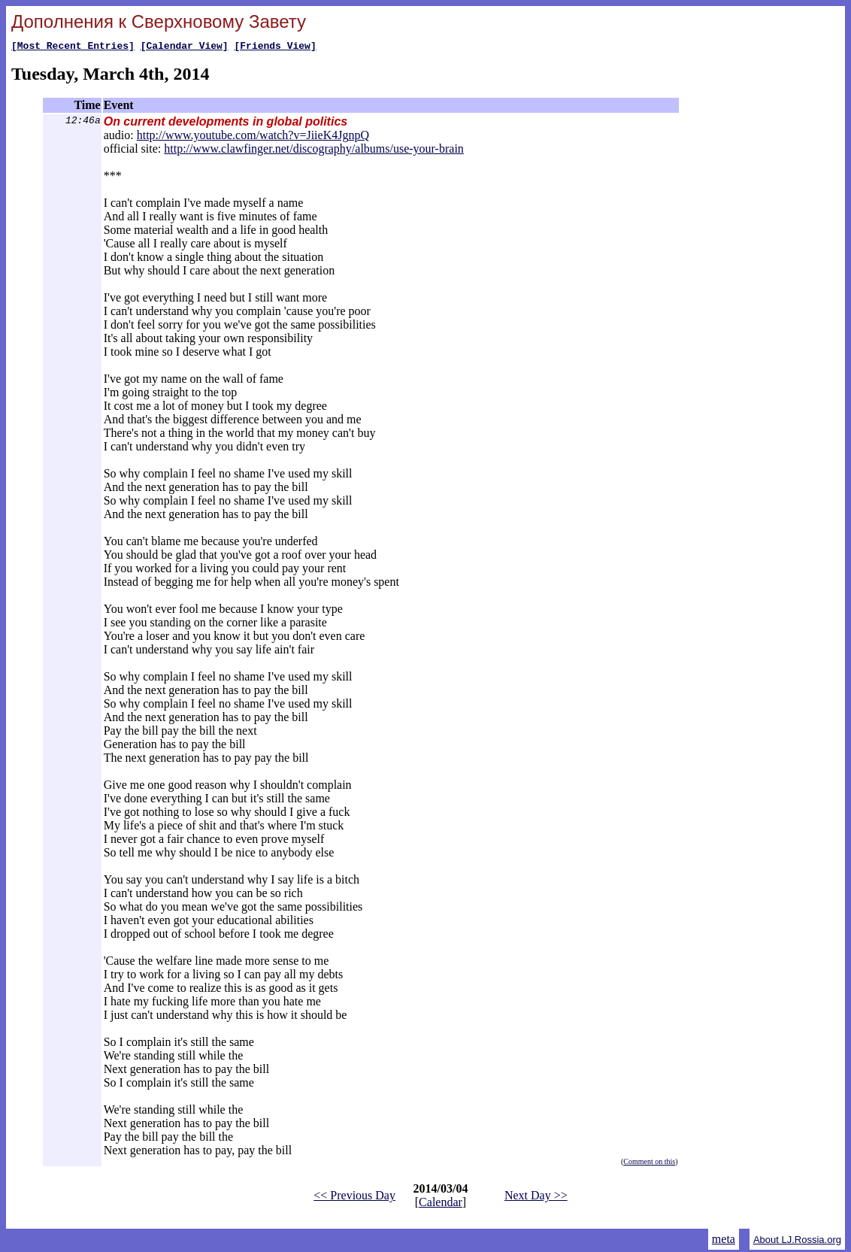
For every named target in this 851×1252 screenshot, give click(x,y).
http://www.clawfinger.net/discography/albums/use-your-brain (314, 150)
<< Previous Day (354, 1197)
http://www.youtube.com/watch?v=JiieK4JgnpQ (253, 137)
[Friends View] (275, 47)
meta (723, 1241)
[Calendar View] (185, 47)
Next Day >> (536, 1197)
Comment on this (649, 1164)
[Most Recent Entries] (73, 47)
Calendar (440, 1204)
